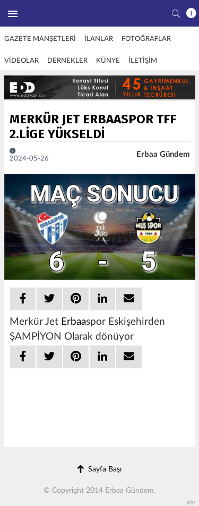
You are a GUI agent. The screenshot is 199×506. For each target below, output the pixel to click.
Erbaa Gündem (163, 154)
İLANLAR (98, 39)
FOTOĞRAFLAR (146, 39)
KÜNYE (108, 60)
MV (191, 502)
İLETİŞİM (142, 60)
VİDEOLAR (21, 60)
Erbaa (73, 322)
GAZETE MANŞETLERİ (40, 39)
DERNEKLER (67, 60)
